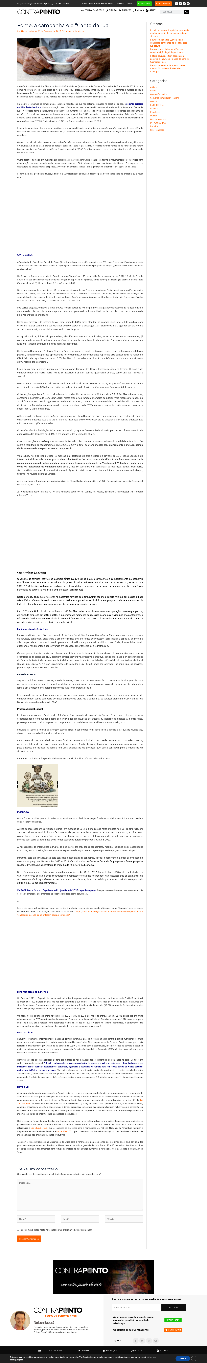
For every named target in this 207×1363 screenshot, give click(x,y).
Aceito (183, 1358)
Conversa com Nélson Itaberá (164, 97)
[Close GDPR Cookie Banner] (193, 1358)
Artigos (151, 10)
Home (84, 3)
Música (138, 10)
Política (154, 126)
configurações (16, 1360)
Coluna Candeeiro (92, 10)
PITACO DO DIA (158, 122)
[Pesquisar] (186, 12)
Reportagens (107, 3)
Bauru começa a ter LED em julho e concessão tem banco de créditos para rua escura (168, 42)
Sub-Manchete (157, 129)
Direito (111, 10)
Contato (129, 3)
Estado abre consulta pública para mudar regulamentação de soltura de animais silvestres (170, 33)
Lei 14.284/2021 (64, 1131)
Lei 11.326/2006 (39, 1127)
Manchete (155, 112)
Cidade (153, 90)
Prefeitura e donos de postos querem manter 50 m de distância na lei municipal (168, 68)
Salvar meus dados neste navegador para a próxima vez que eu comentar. (56, 1229)
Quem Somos (94, 3)
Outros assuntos (158, 119)
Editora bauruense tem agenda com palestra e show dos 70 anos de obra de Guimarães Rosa (169, 58)
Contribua (119, 3)
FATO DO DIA (156, 104)
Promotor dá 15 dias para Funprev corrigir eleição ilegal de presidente (167, 51)
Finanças (125, 10)
